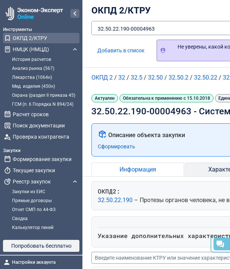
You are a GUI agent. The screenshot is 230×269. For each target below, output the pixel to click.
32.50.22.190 (116, 200)
